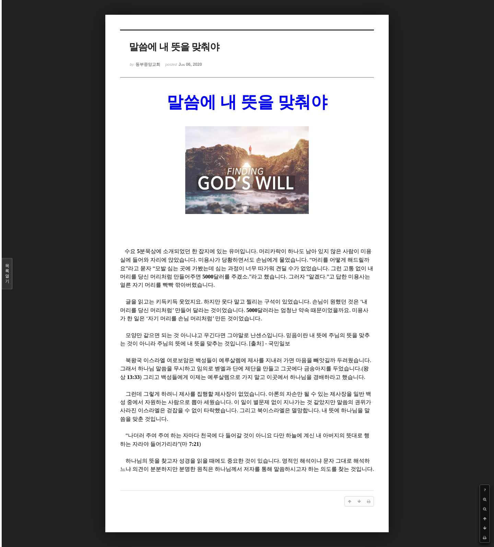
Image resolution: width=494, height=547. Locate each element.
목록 (7, 273)
